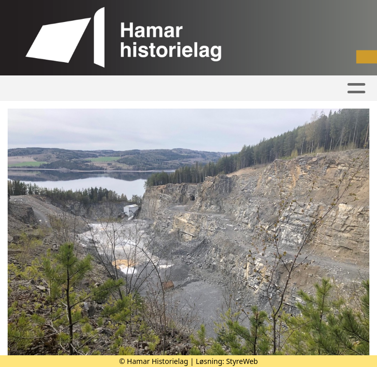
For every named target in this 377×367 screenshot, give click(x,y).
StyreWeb (242, 361)
